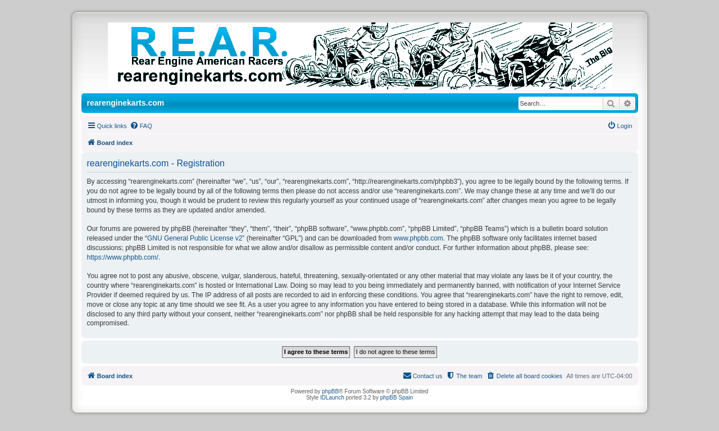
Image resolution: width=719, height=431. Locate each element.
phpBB (330, 391)
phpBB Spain (396, 397)
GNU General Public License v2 (194, 238)
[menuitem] (141, 126)
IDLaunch (332, 397)
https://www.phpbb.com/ (122, 257)
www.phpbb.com (418, 238)
